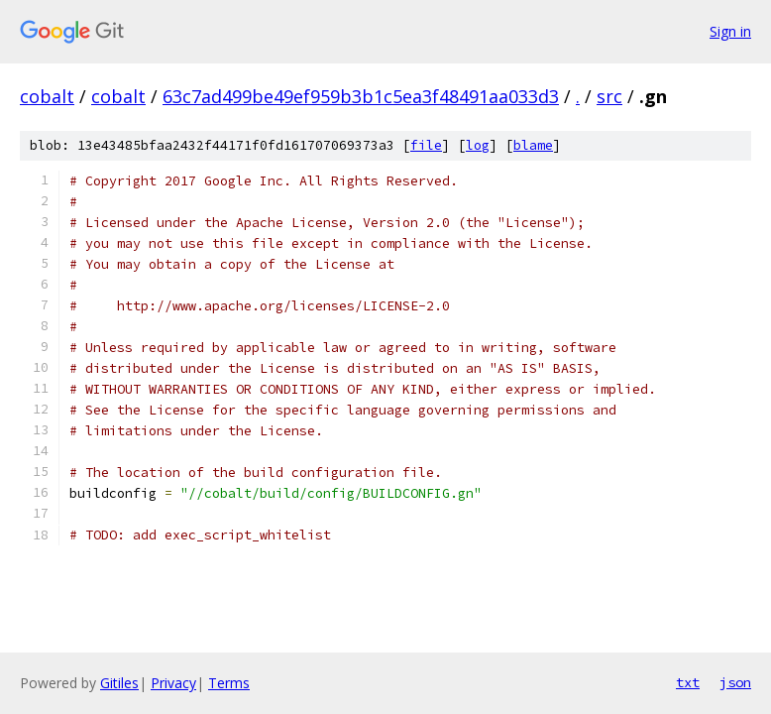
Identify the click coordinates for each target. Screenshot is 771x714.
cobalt (47, 96)
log (478, 145)
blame (533, 145)
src (609, 96)
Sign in (730, 31)
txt (688, 682)
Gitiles (119, 682)
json (735, 682)
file (426, 145)
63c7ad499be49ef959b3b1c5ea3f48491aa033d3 (361, 96)
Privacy (173, 682)
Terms (229, 682)
